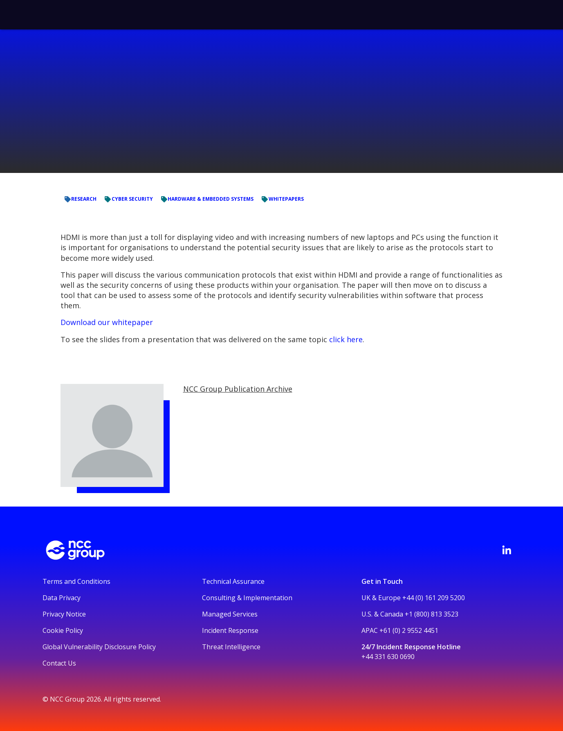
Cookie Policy (63, 630)
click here (346, 339)
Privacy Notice (64, 614)
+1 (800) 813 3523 (431, 614)
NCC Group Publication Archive (237, 389)
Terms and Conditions (76, 581)
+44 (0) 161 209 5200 (433, 597)
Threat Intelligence (231, 646)
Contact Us (59, 663)
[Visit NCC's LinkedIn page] (506, 549)
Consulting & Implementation (247, 597)
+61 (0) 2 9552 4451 (408, 630)
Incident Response (230, 630)
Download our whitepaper (107, 322)
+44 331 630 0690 (388, 656)
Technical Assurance (233, 581)
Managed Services (230, 614)
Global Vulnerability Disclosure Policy (99, 646)
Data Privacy (62, 597)
